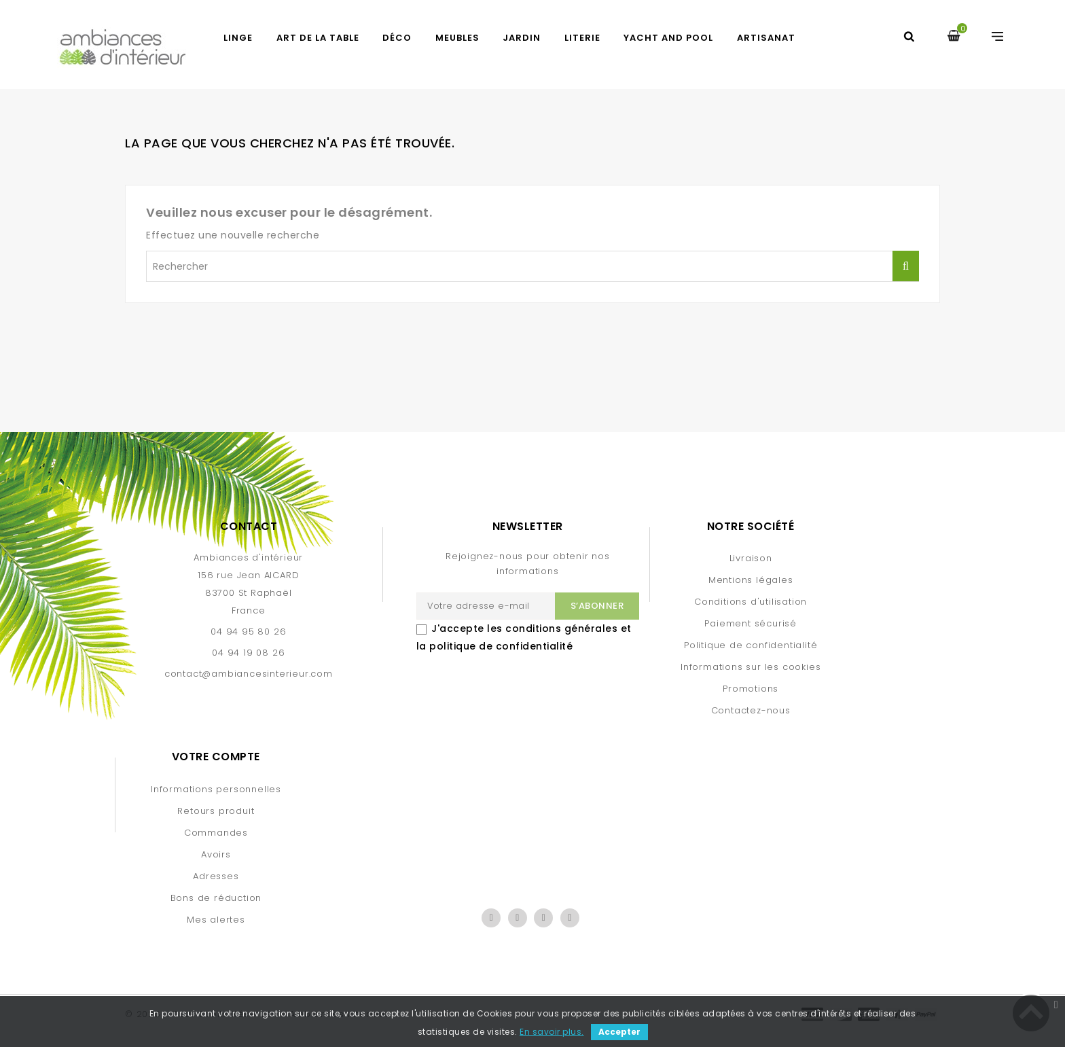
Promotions (750, 688)
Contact (249, 526)
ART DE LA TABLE (317, 37)
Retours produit (215, 810)
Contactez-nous (751, 710)
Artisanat (766, 37)
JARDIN (522, 37)
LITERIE (582, 37)
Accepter (619, 1031)
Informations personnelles (216, 789)
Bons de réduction (216, 897)
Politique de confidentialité (750, 645)
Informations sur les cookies (750, 666)
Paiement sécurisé (750, 623)
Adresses (215, 876)
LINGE (238, 37)
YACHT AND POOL (668, 37)
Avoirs (216, 854)
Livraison (750, 558)
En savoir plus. (552, 1031)
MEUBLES (457, 37)
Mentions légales (750, 579)
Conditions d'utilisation (750, 601)
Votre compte (216, 756)
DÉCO (397, 37)
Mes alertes (216, 919)
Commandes (216, 832)
